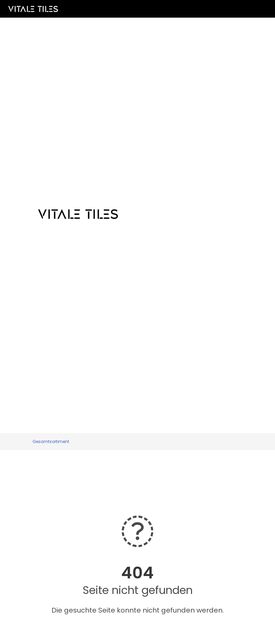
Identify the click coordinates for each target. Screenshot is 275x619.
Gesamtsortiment (51, 441)
